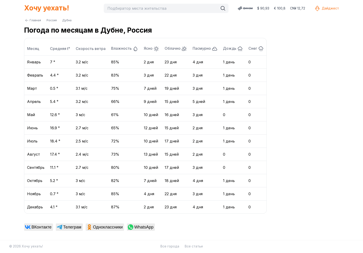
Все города (169, 246)
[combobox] (162, 8)
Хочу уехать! (46, 8)
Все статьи (194, 246)
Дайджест (326, 8)
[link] (38, 227)
